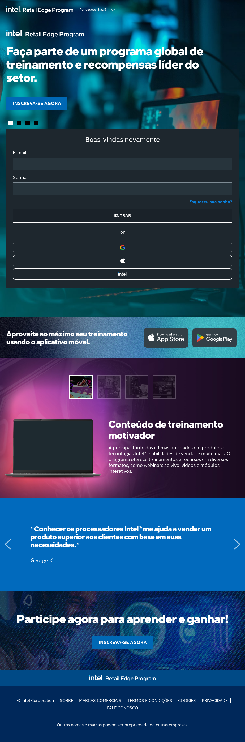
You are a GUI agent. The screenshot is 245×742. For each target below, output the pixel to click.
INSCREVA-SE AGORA (37, 103)
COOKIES (187, 700)
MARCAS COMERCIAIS (100, 700)
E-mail (19, 153)
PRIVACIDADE (215, 700)
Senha (20, 177)
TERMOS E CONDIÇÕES (149, 700)
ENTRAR (122, 215)
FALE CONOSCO (122, 708)
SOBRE (66, 700)
